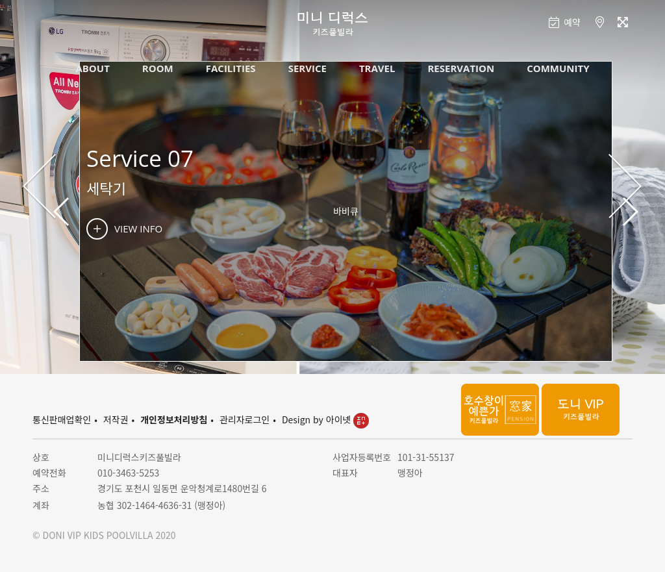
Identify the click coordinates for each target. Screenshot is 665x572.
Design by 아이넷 (325, 419)
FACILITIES (231, 68)
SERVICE (307, 68)
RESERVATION (460, 68)
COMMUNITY (558, 68)
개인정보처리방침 (173, 419)
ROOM (157, 68)
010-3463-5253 (128, 472)
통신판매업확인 (61, 419)
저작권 (116, 419)
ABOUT (92, 68)
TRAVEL (377, 68)
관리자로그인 (245, 419)
